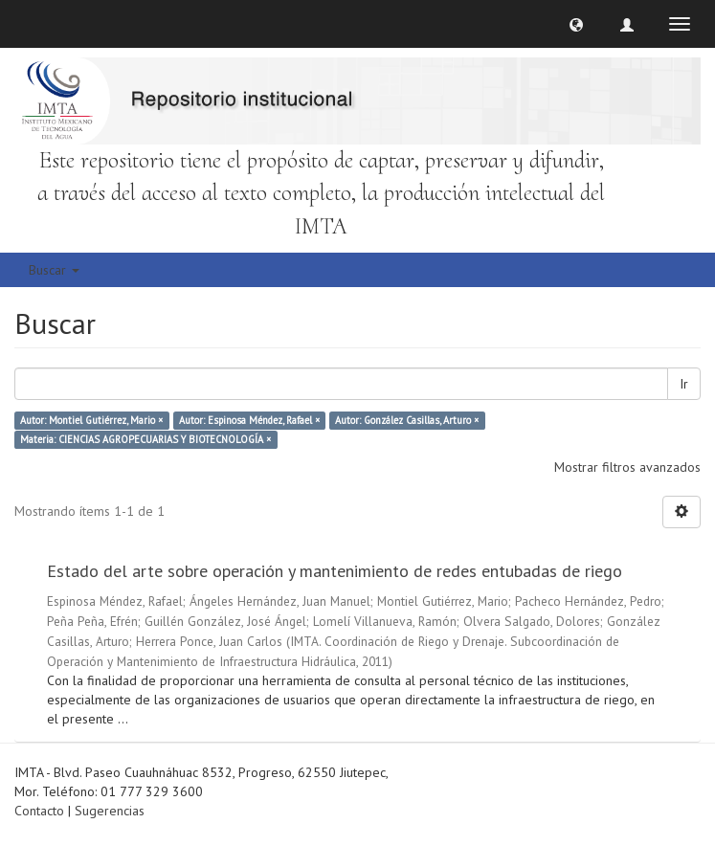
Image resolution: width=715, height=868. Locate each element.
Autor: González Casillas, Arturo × (407, 420)
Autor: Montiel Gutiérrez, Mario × (91, 420)
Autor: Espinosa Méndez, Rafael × (249, 420)
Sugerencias (110, 810)
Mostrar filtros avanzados (627, 467)
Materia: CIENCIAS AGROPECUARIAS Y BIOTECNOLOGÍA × (145, 439)
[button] (576, 24)
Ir (684, 383)
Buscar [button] (54, 269)
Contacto (39, 810)
